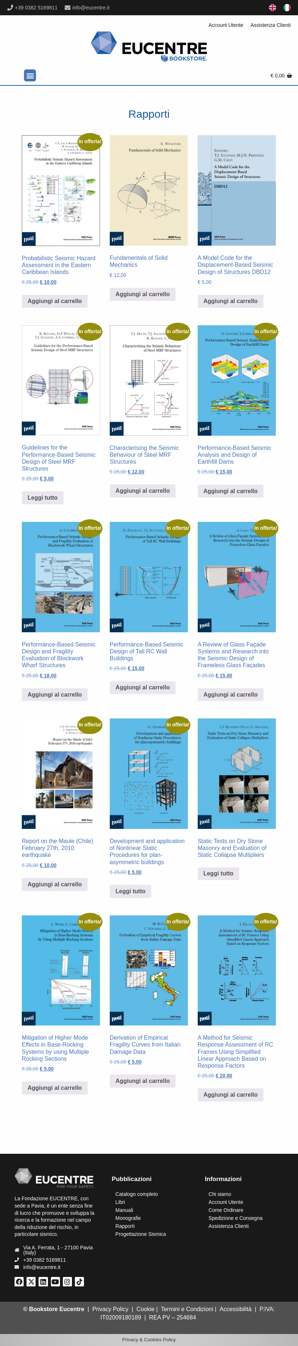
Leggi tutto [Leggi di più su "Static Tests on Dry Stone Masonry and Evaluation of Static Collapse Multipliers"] (219, 873)
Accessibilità (235, 1309)
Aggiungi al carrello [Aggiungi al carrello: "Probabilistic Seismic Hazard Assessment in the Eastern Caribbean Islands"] (55, 301)
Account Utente (226, 25)
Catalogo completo (137, 1194)
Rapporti (125, 1226)
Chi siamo (220, 1194)
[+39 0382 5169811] (10, 8)
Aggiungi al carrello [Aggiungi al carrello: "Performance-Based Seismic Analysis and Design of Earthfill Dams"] (231, 491)
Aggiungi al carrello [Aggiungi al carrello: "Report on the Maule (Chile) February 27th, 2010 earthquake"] (55, 884)
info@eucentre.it (90, 8)
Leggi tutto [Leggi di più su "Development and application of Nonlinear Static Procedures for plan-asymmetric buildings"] (131, 891)
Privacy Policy (110, 1309)
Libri (120, 1202)
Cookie (145, 1309)
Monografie (128, 1218)
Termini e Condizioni (187, 1309)
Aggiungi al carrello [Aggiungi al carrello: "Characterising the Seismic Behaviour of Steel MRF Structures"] (143, 491)
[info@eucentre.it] (68, 8)
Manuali (124, 1210)
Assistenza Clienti (271, 25)
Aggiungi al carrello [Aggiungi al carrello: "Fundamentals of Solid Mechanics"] (143, 294)
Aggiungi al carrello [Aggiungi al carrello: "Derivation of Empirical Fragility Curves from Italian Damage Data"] (143, 1081)
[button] (30, 75)
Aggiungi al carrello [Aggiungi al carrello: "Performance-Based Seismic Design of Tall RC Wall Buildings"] (143, 687)
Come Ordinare (226, 1210)
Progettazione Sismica (141, 1234)
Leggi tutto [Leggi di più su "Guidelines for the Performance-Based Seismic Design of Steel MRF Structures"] (43, 498)
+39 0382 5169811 (36, 8)
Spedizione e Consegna (236, 1218)
